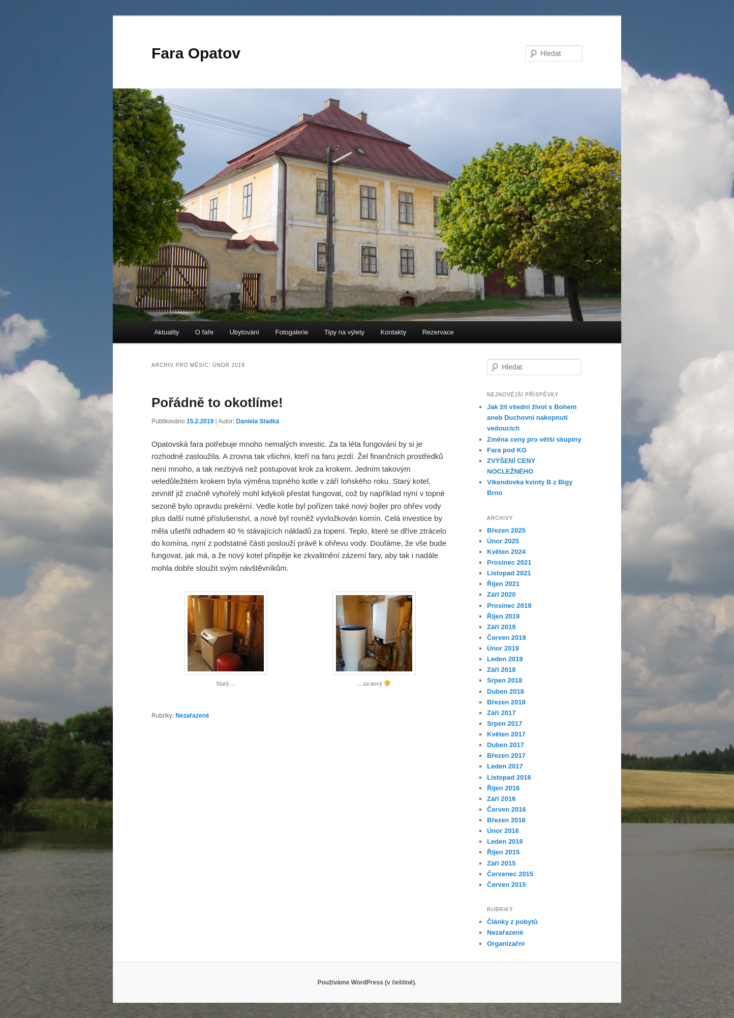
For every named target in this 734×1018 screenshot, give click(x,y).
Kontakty (394, 332)
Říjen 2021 (503, 584)
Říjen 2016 (503, 788)
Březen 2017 (506, 755)
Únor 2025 (503, 541)
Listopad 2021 (509, 573)
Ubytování (244, 332)
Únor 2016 (503, 831)
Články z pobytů (512, 922)
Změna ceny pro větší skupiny (534, 439)
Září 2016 (501, 799)
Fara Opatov (195, 53)
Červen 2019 (506, 637)
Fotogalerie (292, 332)
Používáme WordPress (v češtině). (366, 982)
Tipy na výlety (344, 332)
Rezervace (438, 332)
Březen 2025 (506, 530)
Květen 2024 (506, 552)
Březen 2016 (506, 820)
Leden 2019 (505, 659)
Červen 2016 (506, 809)
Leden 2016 (505, 841)
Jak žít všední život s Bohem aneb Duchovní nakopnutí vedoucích (531, 417)
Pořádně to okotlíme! (217, 402)
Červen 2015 (506, 884)
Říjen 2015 (503, 852)
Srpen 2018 (504, 680)
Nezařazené (192, 715)
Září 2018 (501, 669)
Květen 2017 (506, 734)
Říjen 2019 (503, 616)
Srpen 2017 (504, 723)
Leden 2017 (505, 766)
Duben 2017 (505, 745)
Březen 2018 (506, 702)
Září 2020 (501, 594)
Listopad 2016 (509, 777)
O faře (204, 332)
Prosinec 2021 (509, 562)
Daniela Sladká (258, 421)
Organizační (506, 943)
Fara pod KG (507, 450)
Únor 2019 (503, 648)
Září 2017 (501, 713)
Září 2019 (501, 627)
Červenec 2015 (510, 874)
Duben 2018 (505, 691)
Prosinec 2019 (509, 605)
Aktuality (166, 332)
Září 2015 (501, 863)
